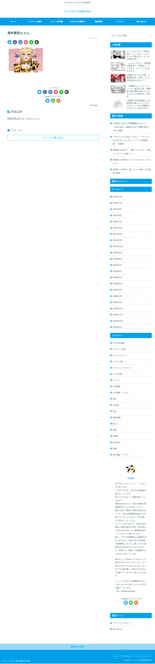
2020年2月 (117, 296)
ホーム (116, 656)
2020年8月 (117, 259)
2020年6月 (117, 271)
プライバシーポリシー (122, 368)
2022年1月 (117, 203)
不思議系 (116, 386)
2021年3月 (117, 234)
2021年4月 (117, 228)
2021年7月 (117, 221)
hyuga (131, 478)
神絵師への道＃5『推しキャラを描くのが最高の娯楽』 (132, 171)
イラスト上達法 (119, 349)
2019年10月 (118, 321)
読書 (115, 448)
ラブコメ (116, 380)
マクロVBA (117, 374)
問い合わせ (117, 629)
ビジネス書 (117, 361)
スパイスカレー (119, 355)
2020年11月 (118, 246)
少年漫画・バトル (120, 392)
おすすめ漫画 (118, 343)
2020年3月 (117, 290)
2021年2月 (117, 240)
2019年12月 (118, 308)
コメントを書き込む (53, 137)
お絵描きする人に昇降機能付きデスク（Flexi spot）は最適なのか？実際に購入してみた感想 (131, 126)
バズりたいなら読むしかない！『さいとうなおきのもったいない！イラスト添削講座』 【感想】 (131, 140)
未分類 (116, 405)
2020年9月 (117, 253)
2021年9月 (117, 209)
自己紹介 (116, 442)
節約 (115, 430)
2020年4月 (117, 283)
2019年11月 (118, 315)
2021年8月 (117, 215)
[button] (37, 42)
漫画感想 (116, 417)
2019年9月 (117, 327)
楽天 (115, 411)
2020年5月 (117, 277)
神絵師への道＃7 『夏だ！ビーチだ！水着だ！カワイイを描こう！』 (132, 151)
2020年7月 (117, 265)
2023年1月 (117, 197)
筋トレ (116, 424)
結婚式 (116, 436)
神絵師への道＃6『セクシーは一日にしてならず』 (132, 161)
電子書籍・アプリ (120, 455)
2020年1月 (117, 302)
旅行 (115, 399)
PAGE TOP (77, 647)
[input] (131, 35)
